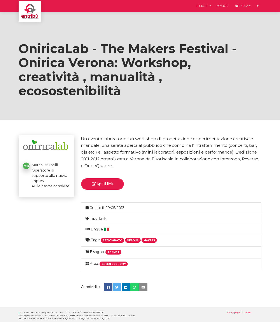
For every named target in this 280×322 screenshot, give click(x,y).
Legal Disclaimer (243, 312)
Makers (149, 240)
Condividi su (91, 287)
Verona (133, 240)
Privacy (230, 312)
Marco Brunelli (45, 165)
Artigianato (112, 240)
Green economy (114, 263)
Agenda (113, 252)
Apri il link (102, 184)
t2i (20, 312)
